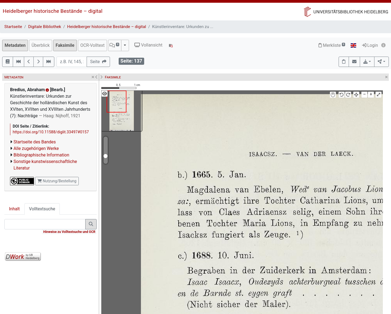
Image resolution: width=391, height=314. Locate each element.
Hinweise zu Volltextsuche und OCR (69, 232)
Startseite (13, 26)
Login (370, 45)
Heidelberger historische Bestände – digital (52, 11)
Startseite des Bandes (35, 141)
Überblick (40, 45)
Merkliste (332, 45)
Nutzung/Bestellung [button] (56, 181)
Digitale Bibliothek (44, 26)
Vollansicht (148, 45)
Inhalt (14, 208)
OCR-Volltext (92, 45)
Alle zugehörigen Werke (36, 148)
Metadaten (15, 45)
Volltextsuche (42, 208)
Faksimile (65, 45)
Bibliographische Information (41, 155)
